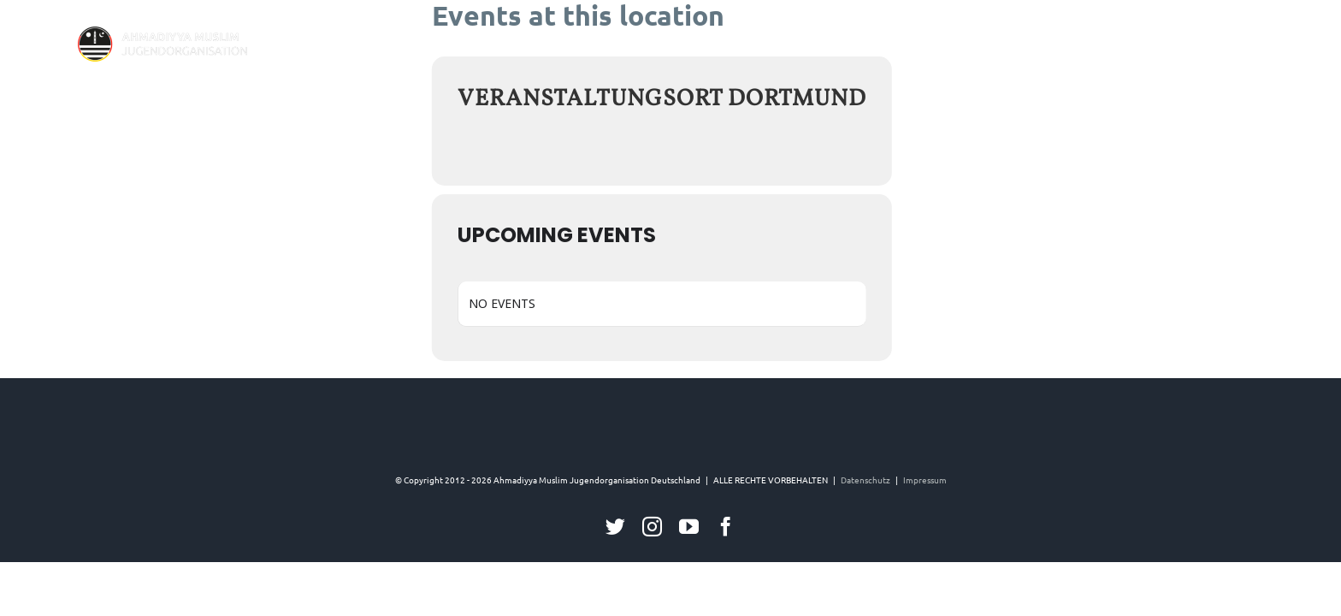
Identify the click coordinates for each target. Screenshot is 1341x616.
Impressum (925, 479)
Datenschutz (865, 479)
